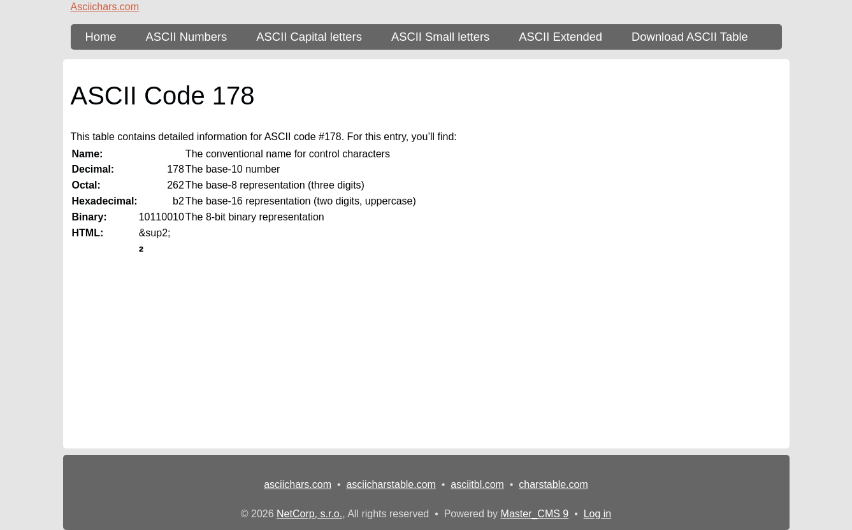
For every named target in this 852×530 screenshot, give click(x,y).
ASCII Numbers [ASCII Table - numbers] (186, 36)
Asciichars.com (105, 6)
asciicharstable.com (391, 484)
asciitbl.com (477, 484)
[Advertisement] (426, 359)
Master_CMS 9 (535, 513)
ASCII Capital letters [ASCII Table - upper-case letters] (309, 36)
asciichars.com (297, 484)
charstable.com (553, 484)
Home (101, 36)
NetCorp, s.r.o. (309, 513)
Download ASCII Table (690, 36)
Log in (598, 513)
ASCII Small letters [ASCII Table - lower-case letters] (440, 36)
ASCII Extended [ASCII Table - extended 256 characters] (560, 36)
